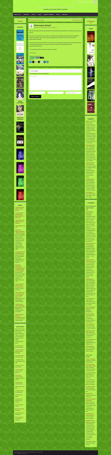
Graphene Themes (23, 453)
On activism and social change (37, 20)
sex (56, 27)
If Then (87, 379)
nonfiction (27, 14)
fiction (34, 14)
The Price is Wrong (90, 359)
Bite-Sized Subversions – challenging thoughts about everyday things (55, 7)
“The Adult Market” (76, 20)
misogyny (53, 27)
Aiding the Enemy (90, 162)
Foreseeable (89, 192)
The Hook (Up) (89, 339)
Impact (87, 121)
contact (58, 14)
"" (19, 209)
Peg (87, 209)
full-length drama (90, 261)
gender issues (46, 27)
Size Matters (89, 372)
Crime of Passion (90, 324)
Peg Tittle (37, 27)
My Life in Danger (90, 314)
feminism (41, 27)
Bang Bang (88, 179)
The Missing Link (90, 346)
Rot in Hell (88, 441)
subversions (17, 14)
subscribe (64, 14)
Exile (87, 211)
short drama (88, 263)
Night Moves (89, 330)
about (39, 14)
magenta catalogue (48, 14)
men (50, 27)
